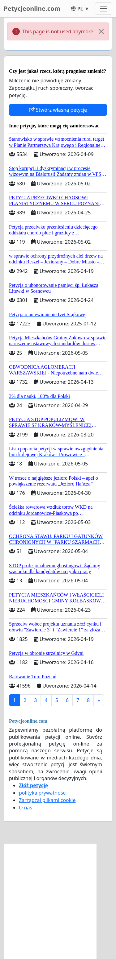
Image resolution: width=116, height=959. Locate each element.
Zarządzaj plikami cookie (47, 800)
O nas (25, 807)
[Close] (101, 31)
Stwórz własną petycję (58, 109)
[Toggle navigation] (103, 8)
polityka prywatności (43, 792)
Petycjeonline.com (32, 8)
